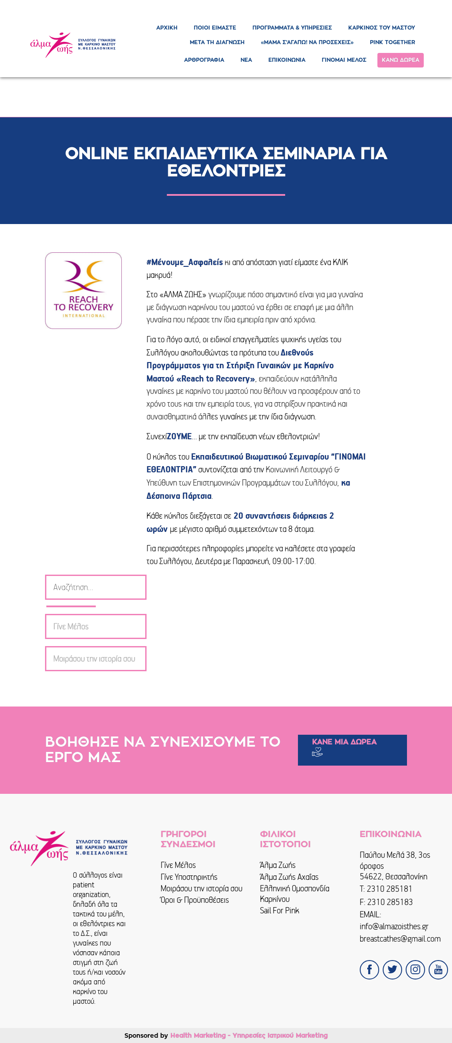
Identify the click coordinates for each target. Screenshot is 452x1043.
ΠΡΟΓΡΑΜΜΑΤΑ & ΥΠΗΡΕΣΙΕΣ (292, 27)
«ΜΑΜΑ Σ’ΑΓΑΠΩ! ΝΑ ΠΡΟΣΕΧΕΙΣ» (307, 42)
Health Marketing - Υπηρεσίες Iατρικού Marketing (249, 1035)
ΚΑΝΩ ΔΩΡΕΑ (400, 60)
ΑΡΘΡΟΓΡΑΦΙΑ (204, 60)
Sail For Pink (279, 910)
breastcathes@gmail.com (400, 939)
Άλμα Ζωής (278, 865)
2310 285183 (390, 902)
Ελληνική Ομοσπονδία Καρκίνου (294, 893)
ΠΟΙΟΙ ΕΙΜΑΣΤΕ (215, 27)
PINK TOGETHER (392, 42)
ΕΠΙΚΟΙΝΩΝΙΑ (286, 60)
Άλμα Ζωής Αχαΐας (289, 877)
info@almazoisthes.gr (394, 926)
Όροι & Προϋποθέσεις (195, 900)
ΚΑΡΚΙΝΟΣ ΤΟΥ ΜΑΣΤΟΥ (381, 27)
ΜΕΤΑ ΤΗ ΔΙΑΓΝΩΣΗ (217, 42)
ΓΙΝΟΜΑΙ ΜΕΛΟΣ (344, 60)
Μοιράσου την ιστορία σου (201, 888)
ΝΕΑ (246, 60)
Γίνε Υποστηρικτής (189, 877)
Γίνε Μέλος (178, 865)
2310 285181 (390, 889)
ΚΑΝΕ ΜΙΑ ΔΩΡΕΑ (344, 742)
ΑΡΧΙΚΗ (166, 27)
